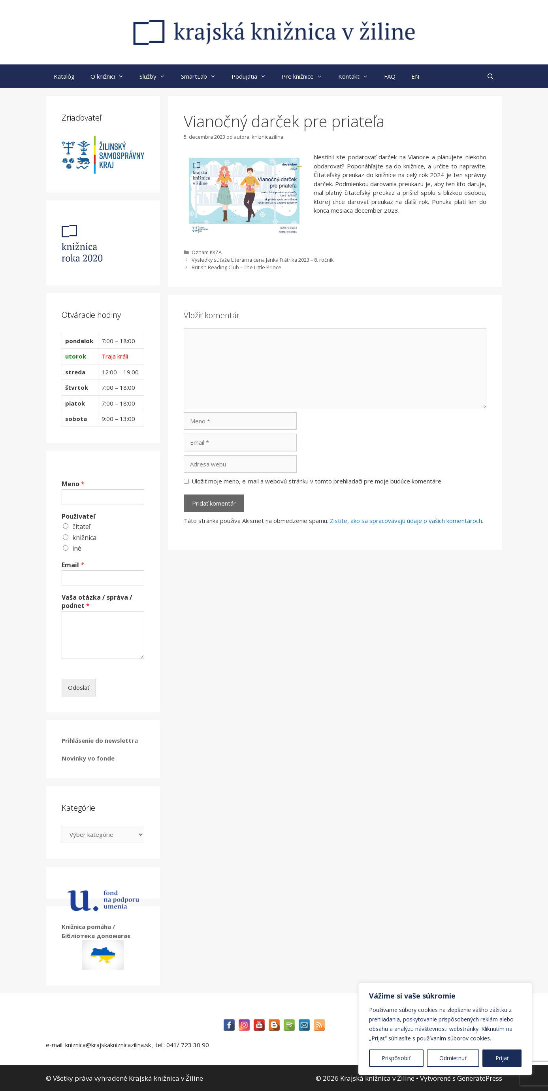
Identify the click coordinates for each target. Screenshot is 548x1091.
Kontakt (357, 76)
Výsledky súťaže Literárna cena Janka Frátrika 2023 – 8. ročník (263, 259)
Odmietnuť (453, 1058)
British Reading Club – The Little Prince (236, 267)
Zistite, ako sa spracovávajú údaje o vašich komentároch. (406, 521)
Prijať (502, 1058)
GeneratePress (479, 1078)
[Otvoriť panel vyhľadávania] (490, 76)
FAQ (389, 76)
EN (415, 76)
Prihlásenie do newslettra (100, 740)
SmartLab (202, 76)
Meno (73, 484)
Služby (156, 76)
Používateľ (78, 516)
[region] (445, 1029)
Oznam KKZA (207, 252)
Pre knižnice (306, 76)
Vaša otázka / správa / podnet (97, 601)
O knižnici (111, 76)
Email (73, 565)
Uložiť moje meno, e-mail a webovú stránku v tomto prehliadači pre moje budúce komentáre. (317, 481)
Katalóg (64, 76)
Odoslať (78, 687)
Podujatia (253, 76)
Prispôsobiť (396, 1058)
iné (76, 548)
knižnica (84, 537)
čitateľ (81, 526)
